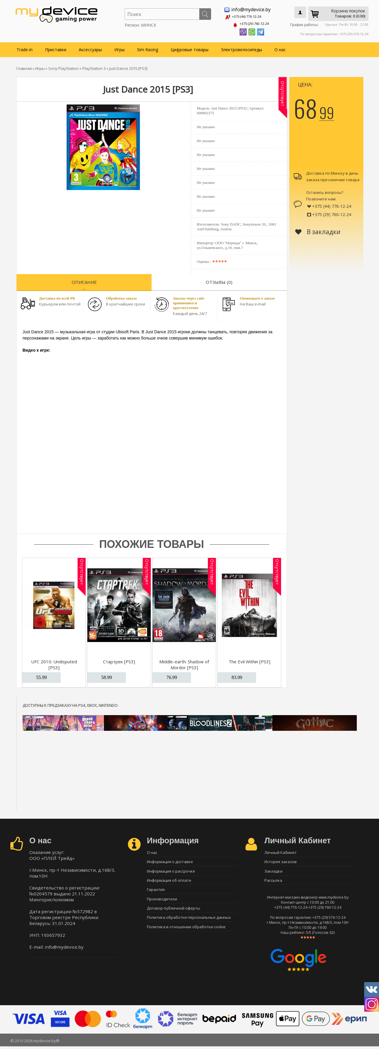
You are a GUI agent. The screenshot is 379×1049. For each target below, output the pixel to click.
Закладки (273, 871)
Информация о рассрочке (171, 871)
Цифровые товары (189, 48)
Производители (162, 902)
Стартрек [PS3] (119, 660)
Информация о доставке (170, 861)
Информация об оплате (169, 882)
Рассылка (273, 882)
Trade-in (25, 48)
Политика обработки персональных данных (189, 923)
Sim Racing (147, 48)
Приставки (55, 48)
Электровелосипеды (241, 48)
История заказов (280, 861)
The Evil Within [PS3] (249, 660)
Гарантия (156, 892)
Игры (119, 48)
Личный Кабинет (280, 851)
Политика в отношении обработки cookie (186, 934)
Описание (84, 280)
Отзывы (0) (219, 280)
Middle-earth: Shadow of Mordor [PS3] (184, 663)
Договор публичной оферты (173, 913)
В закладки (318, 230)
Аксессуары (90, 48)
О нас (280, 48)
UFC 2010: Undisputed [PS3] (54, 663)
